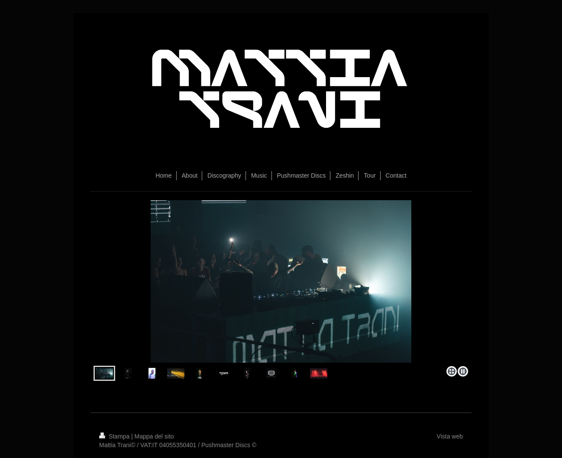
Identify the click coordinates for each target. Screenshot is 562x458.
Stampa (115, 436)
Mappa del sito (154, 436)
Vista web (450, 436)
